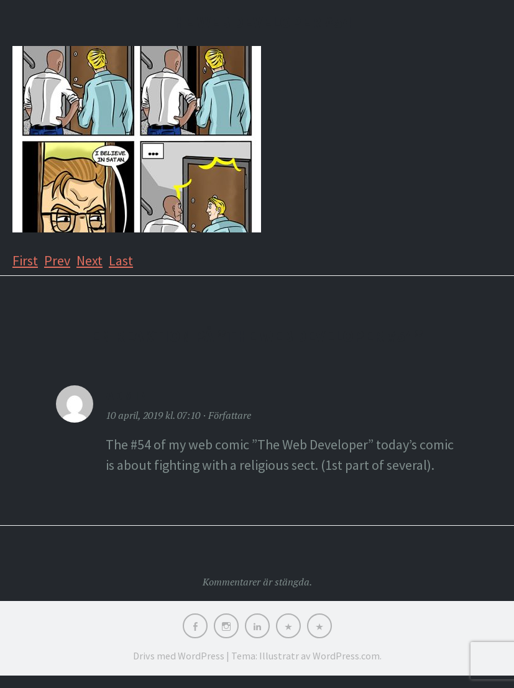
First (25, 260)
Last (121, 260)
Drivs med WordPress (178, 655)
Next (89, 260)
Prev (57, 260)
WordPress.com (346, 655)
